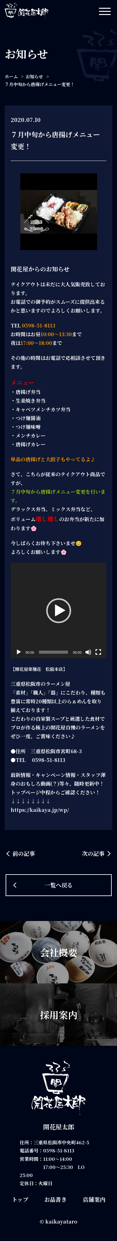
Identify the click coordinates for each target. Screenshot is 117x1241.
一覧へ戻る (59, 885)
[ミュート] (88, 652)
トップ (20, 1199)
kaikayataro (61, 1221)
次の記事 (93, 853)
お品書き (55, 1199)
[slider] (53, 652)
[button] (58, 610)
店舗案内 (94, 1199)
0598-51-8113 (58, 1150)
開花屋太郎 (58, 1126)
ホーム (11, 76)
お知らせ (34, 76)
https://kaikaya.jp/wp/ (40, 809)
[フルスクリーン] (98, 652)
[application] (59, 611)
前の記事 (23, 853)
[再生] (19, 652)
